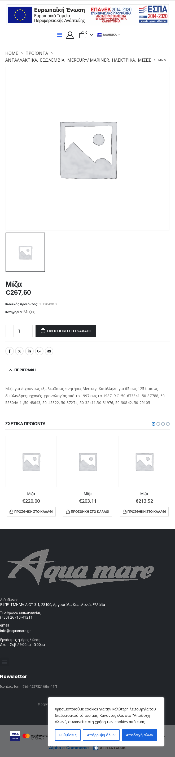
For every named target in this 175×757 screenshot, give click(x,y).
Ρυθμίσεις (68, 734)
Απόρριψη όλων (101, 734)
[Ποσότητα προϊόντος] (19, 331)
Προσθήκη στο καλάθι (69, 331)
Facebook (9, 351)
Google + (39, 351)
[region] (106, 721)
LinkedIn (29, 351)
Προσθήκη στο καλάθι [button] (33, 511)
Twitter (19, 351)
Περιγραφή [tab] (25, 370)
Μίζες (29, 312)
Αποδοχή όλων (139, 734)
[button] (153, 424)
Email (49, 351)
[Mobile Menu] (59, 34)
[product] (31, 461)
